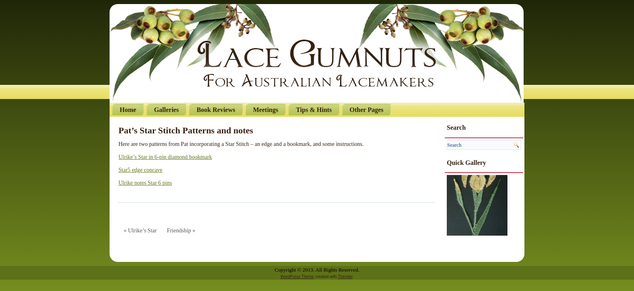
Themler (345, 276)
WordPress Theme (297, 276)
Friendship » (181, 231)
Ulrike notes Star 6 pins (145, 183)
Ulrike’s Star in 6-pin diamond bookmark (165, 157)
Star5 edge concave (140, 170)
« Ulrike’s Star (140, 231)
